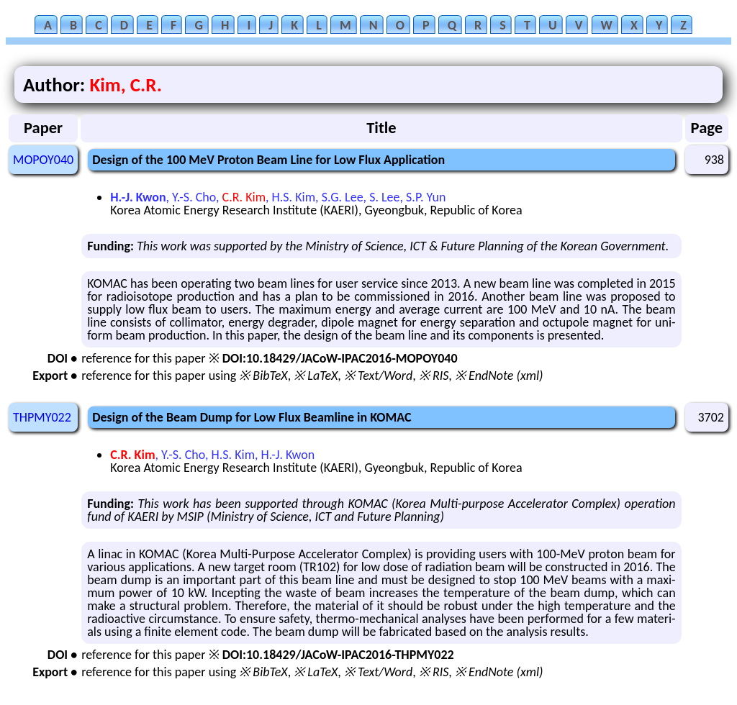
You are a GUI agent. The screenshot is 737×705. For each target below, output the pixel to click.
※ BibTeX (263, 375)
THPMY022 (42, 417)
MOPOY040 (43, 160)
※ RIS (434, 375)
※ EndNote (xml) (499, 375)
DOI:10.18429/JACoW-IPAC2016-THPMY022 (338, 655)
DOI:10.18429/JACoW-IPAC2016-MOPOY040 (340, 358)
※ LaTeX (316, 375)
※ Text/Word (378, 375)
